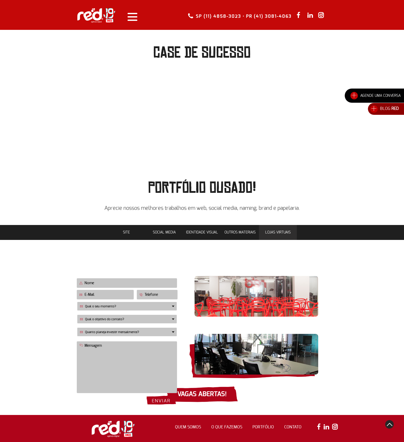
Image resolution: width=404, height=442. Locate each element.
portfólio (263, 427)
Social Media (164, 232)
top (389, 424)
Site (126, 232)
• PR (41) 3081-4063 (267, 16)
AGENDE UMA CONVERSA (380, 96)
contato (292, 427)
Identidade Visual (202, 232)
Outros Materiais (240, 232)
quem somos (188, 427)
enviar (161, 401)
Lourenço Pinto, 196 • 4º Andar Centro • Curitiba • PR (254, 269)
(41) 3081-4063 (299, 270)
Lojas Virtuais (278, 232)
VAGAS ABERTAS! (202, 394)
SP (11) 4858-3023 (218, 16)
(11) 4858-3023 (299, 328)
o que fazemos (226, 427)
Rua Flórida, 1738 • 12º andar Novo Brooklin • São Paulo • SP (254, 327)
